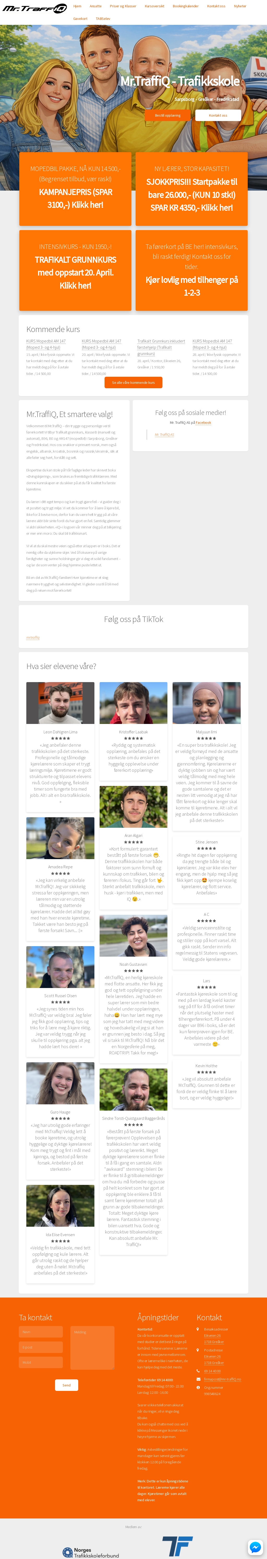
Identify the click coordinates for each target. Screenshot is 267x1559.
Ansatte (95, 6)
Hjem (77, 6)
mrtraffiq (32, 650)
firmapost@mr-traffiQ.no (222, 1392)
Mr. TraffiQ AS (164, 447)
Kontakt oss (216, 6)
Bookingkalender (186, 6)
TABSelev (103, 18)
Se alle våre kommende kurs (133, 395)
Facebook (203, 435)
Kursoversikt (154, 6)
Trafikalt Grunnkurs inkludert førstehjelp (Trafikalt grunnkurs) (161, 360)
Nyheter (240, 6)
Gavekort (80, 18)
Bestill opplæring (168, 115)
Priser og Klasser (123, 6)
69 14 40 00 (212, 1383)
